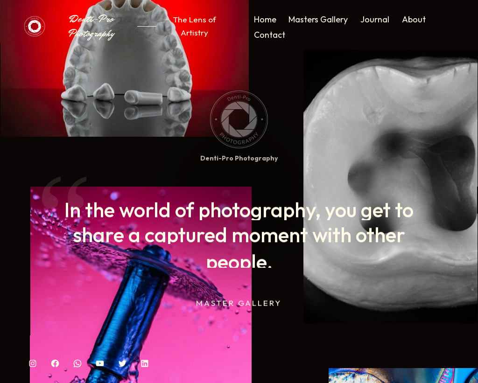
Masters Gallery (318, 19)
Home (265, 19)
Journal (374, 19)
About (414, 19)
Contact (269, 34)
